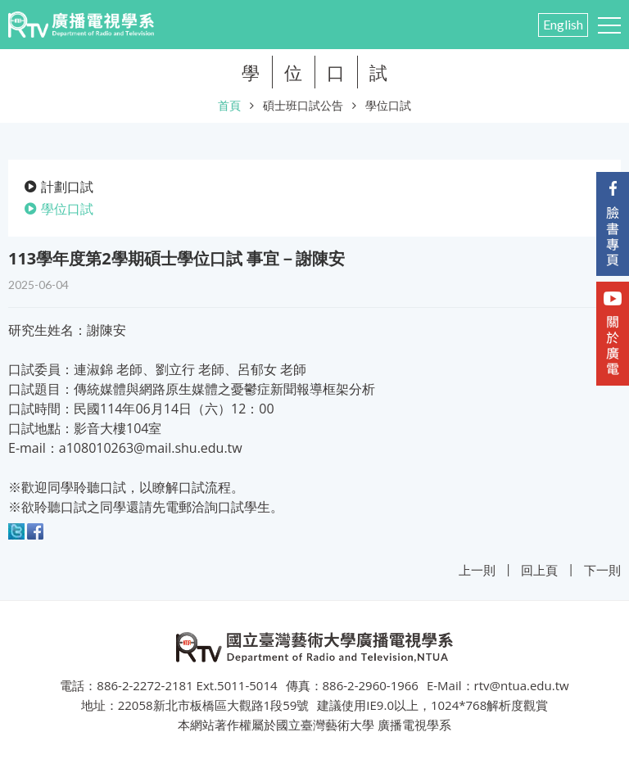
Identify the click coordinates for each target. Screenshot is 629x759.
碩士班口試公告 (303, 105)
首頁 (229, 105)
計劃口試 (67, 187)
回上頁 (539, 570)
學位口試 (388, 105)
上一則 (477, 570)
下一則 (602, 570)
